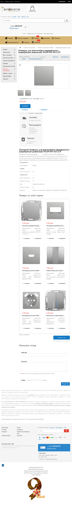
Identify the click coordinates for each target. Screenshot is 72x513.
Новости (25, 42)
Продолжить (65, 384)
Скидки (35, 37)
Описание (55, 57)
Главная (9, 38)
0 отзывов (42, 57)
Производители (12, 42)
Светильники (6, 52)
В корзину (25, 106)
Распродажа (5, 427)
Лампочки (5, 79)
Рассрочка (17, 1)
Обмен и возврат (6, 435)
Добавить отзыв (62, 337)
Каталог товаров (22, 38)
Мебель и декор (7, 73)
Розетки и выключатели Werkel (45, 48)
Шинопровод (59, 427)
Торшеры (5, 63)
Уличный (52, 427)
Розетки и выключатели (6, 69)
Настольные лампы (8, 58)
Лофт (19, 16)
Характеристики (65, 57)
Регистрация (62, 1)
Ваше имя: (24, 352)
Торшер (23, 16)
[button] (70, 1)
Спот (27, 16)
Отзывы (24, 58)
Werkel (30, 99)
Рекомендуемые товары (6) (35, 58)
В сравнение (44, 109)
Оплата (19, 427)
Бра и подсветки (7, 55)
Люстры (5, 49)
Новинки (36, 41)
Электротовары (7, 76)
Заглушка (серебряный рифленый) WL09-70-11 (36, 225)
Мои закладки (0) (48, 33)
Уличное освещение (8, 60)
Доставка (45, 38)
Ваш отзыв (24, 361)
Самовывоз (20, 429)
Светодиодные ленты (8, 66)
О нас (1, 1)
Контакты (56, 38)
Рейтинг (24, 380)
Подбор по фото (9, 1)
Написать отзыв (38, 113)
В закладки (25, 109)
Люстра (15, 16)
